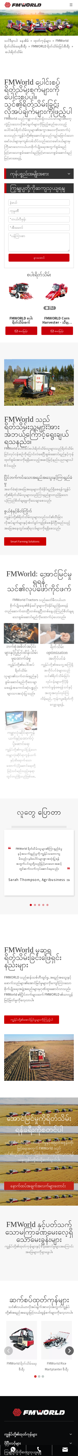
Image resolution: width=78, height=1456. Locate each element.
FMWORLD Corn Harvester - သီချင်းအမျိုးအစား (56, 320)
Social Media (15, 1443)
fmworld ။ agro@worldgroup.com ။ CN (35, 1436)
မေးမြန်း (21, 331)
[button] (31, 905)
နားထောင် (39, 258)
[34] (39, 382)
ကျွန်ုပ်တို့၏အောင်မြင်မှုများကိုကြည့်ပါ (31, 1019)
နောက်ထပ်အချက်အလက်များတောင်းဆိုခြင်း (38, 1186)
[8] (39, 1057)
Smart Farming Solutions (25, 541)
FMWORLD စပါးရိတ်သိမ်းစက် (21, 320)
